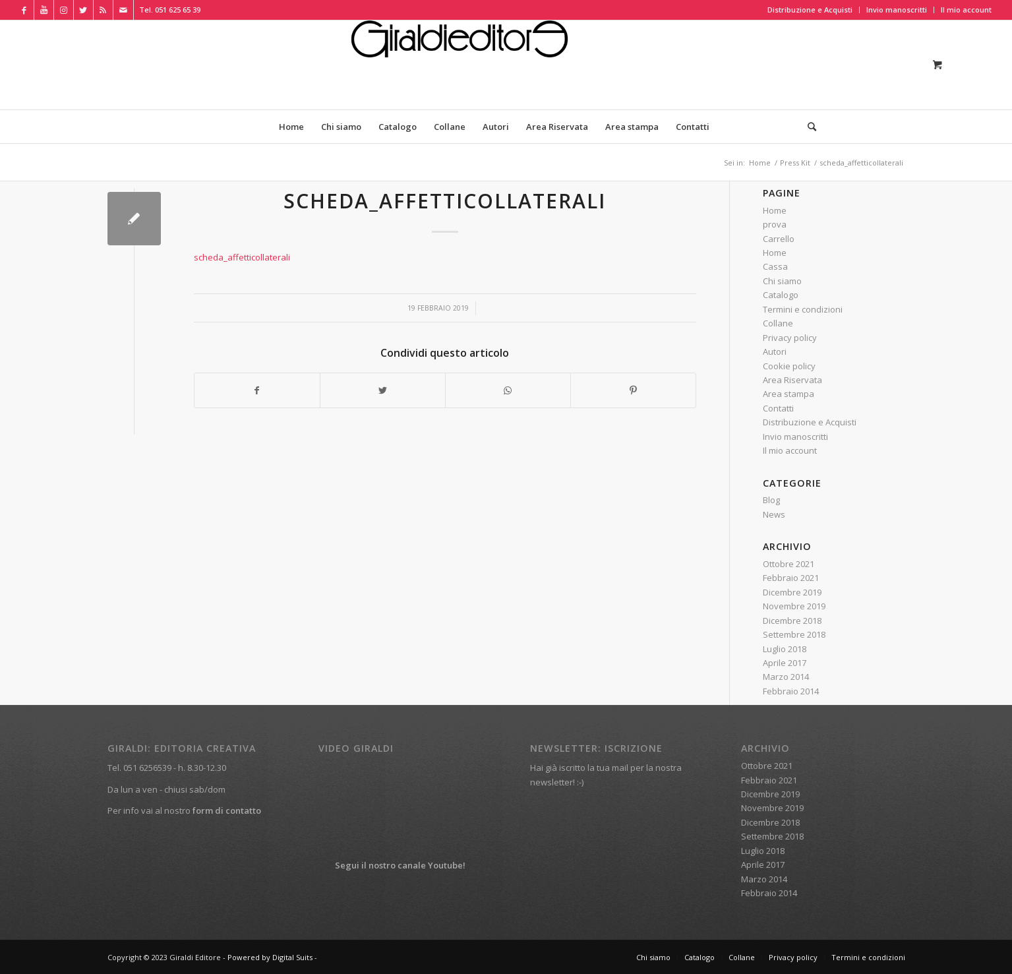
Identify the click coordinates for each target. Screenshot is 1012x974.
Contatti (778, 408)
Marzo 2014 (786, 677)
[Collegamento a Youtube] (43, 10)
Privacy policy (790, 338)
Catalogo (780, 295)
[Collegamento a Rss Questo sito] (103, 10)
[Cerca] (807, 126)
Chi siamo (782, 281)
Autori (775, 351)
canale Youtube (430, 865)
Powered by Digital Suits (270, 957)
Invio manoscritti (896, 10)
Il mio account (966, 10)
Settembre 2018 (794, 634)
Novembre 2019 (794, 606)
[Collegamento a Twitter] (83, 10)
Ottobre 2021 (788, 564)
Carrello (778, 239)
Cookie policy (789, 366)
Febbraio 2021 (791, 578)
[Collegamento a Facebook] (24, 10)
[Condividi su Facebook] (257, 390)
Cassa (775, 266)
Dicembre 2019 (792, 592)
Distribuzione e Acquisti (809, 10)
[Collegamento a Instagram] (63, 10)
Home (775, 210)
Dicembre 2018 (792, 620)
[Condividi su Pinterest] (633, 390)
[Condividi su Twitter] (382, 390)
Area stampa (788, 394)
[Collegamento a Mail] (123, 10)
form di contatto (227, 810)
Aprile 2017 (784, 663)
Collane (778, 323)
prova (775, 224)
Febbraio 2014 (791, 691)
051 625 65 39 (177, 10)
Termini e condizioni (803, 309)
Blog (771, 500)
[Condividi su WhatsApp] (508, 390)
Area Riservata (792, 380)
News (774, 514)
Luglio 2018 (784, 649)
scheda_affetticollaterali (444, 200)
